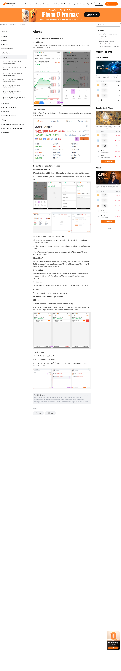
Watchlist (5, 32)
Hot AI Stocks (102, 57)
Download (99, 4)
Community (6, 103)
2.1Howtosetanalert (104, 44)
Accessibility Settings (9, 107)
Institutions (55, 4)
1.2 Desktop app (103, 39)
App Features (12, 25)
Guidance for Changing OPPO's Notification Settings (12, 62)
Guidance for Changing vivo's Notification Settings (14, 68)
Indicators (5, 111)
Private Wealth (66, 4)
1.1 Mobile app (103, 36)
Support (75, 4)
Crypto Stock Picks (104, 108)
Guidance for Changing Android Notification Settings (12, 92)
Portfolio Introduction (9, 116)
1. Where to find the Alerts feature (107, 34)
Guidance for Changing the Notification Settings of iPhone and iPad (14, 98)
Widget (4, 120)
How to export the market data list (13, 124)
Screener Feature (7, 49)
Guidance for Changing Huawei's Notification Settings (12, 74)
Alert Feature (21, 25)
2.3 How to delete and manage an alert (110, 46)
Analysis (4, 44)
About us (83, 4)
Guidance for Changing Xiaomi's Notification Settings (12, 86)
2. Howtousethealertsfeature (105, 41)
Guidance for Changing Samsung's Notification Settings (13, 80)
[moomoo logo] (9, 3)
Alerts (5, 57)
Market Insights (104, 51)
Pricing (38, 4)
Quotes (4, 36)
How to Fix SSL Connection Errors (12, 128)
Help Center (3, 25)
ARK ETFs (100, 168)
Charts (4, 40)
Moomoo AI (5, 132)
